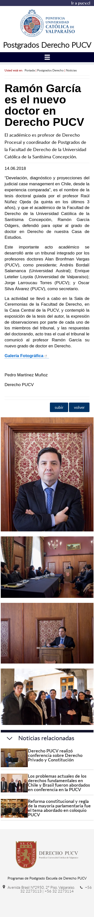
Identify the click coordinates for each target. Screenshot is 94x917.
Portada (30, 70)
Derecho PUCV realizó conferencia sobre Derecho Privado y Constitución (55, 755)
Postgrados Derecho (50, 70)
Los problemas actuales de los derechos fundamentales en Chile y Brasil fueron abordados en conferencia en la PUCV (59, 782)
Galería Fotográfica (24, 355)
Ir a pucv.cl (80, 3)
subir (59, 407)
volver (79, 407)
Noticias (71, 70)
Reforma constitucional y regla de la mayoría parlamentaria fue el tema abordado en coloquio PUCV (59, 808)
